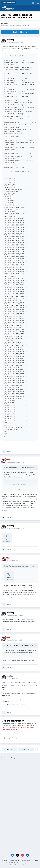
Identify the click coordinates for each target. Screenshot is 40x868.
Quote (9, 451)
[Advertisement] (20, 782)
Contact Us (26, 860)
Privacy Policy (15, 860)
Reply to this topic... (12, 738)
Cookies (35, 860)
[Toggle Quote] (5, 468)
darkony (6, 23)
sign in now (12, 725)
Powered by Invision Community (20, 865)
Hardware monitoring (22, 25)
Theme (5, 860)
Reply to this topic (20, 32)
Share (9, 749)
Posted (15, 42)
